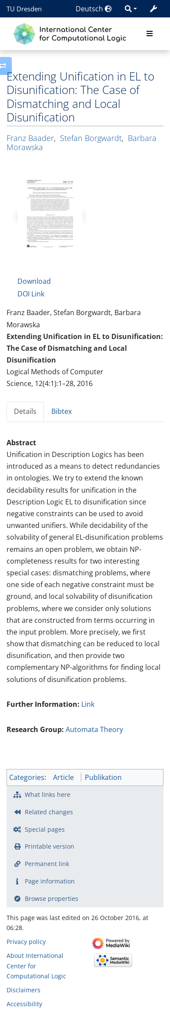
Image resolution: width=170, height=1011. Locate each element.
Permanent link (47, 864)
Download (34, 281)
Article (63, 777)
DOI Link (30, 294)
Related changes (49, 812)
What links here (47, 794)
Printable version (49, 846)
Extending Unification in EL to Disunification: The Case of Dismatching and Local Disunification (85, 348)
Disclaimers (23, 990)
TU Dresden (24, 8)
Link (87, 704)
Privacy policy (26, 941)
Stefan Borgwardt (91, 138)
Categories (26, 777)
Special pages (45, 829)
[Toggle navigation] (150, 34)
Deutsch (94, 8)
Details (25, 411)
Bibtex (61, 411)
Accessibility (24, 1004)
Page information (50, 881)
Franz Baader (30, 138)
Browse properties (51, 898)
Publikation (103, 777)
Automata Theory (94, 729)
